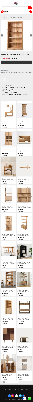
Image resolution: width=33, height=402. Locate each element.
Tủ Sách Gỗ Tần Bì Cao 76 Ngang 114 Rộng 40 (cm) (23, 151)
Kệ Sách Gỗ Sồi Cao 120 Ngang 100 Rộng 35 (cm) (7, 347)
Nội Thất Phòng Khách (9, 16)
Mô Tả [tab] (3, 79)
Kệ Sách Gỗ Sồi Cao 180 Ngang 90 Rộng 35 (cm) (23, 235)
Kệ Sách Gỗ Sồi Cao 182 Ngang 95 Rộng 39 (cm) (7, 291)
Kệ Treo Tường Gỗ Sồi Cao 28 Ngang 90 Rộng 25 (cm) (24, 179)
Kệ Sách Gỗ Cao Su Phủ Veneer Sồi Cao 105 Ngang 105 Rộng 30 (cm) (23, 207)
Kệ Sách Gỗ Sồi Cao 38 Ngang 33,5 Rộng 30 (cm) (8, 375)
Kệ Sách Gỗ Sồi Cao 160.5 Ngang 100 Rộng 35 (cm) (7, 122)
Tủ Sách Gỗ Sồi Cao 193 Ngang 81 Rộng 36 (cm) (23, 375)
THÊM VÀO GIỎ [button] (16, 62)
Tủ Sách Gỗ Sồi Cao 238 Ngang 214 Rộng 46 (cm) (23, 319)
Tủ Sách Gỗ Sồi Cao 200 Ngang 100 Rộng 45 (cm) (7, 151)
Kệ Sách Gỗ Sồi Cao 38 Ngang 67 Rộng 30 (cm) (23, 347)
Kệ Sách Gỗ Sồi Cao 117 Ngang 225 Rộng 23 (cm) (8, 263)
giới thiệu (16, 388)
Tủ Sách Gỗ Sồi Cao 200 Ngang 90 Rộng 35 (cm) (7, 319)
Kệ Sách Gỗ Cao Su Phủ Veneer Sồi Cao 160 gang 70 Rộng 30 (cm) (8, 235)
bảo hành (20, 389)
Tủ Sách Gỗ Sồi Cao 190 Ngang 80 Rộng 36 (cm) (23, 122)
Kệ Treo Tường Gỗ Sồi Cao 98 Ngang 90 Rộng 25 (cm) (8, 179)
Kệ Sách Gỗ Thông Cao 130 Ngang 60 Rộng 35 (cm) (23, 263)
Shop (22, 388)
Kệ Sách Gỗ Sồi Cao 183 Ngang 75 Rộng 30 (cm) (23, 291)
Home (2, 16)
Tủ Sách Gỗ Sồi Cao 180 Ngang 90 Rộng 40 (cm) (7, 207)
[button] (2, 35)
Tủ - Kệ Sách (18, 16)
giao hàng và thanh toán (10, 389)
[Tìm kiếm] (30, 7)
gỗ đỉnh (27, 389)
